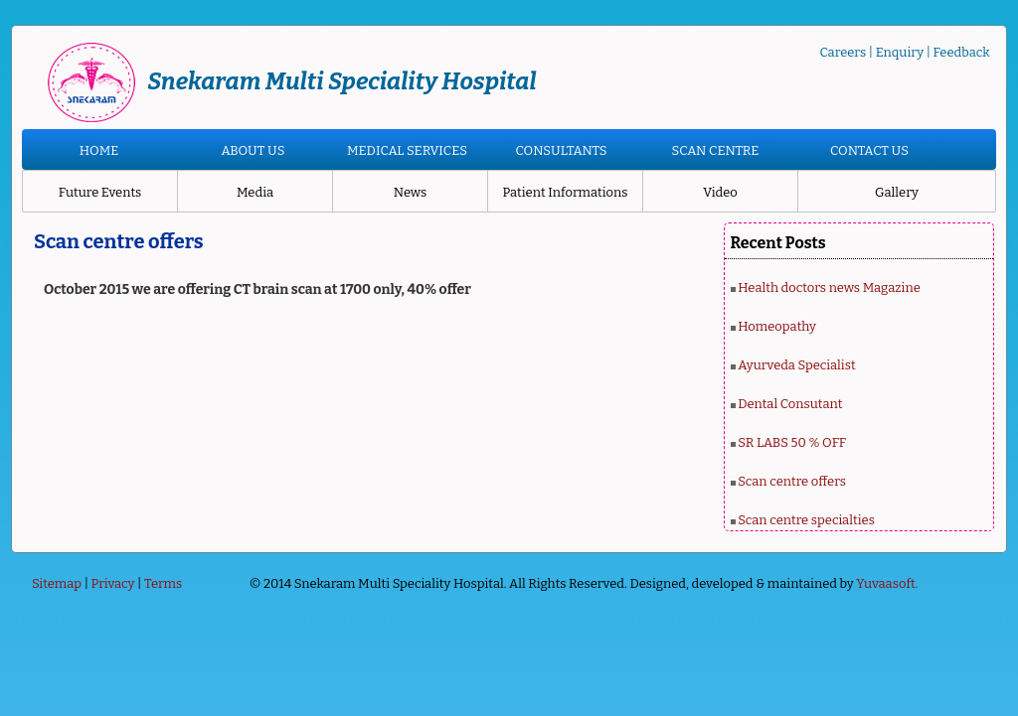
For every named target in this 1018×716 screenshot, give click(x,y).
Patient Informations (564, 192)
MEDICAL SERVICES (407, 150)
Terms (163, 583)
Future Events (100, 192)
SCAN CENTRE (716, 150)
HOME (99, 150)
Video (720, 192)
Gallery (897, 192)
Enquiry (900, 52)
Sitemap (57, 583)
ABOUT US (252, 150)
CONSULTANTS (560, 150)
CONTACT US (869, 150)
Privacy (113, 583)
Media (255, 192)
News (410, 192)
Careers (842, 52)
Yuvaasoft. (887, 583)
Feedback (961, 52)
